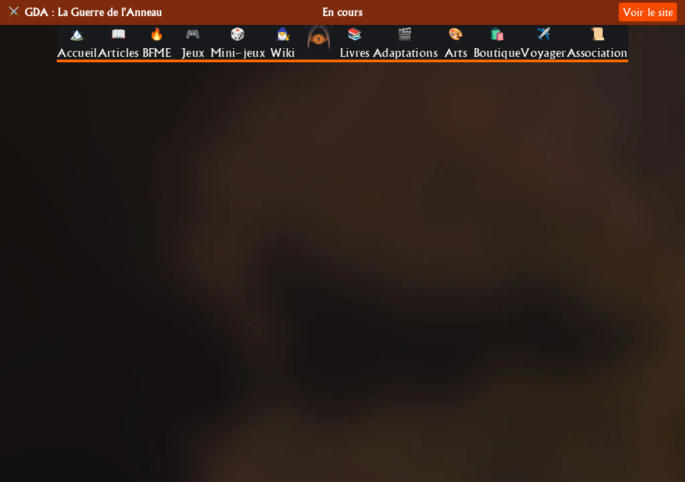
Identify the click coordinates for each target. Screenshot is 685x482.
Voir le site (648, 12)
